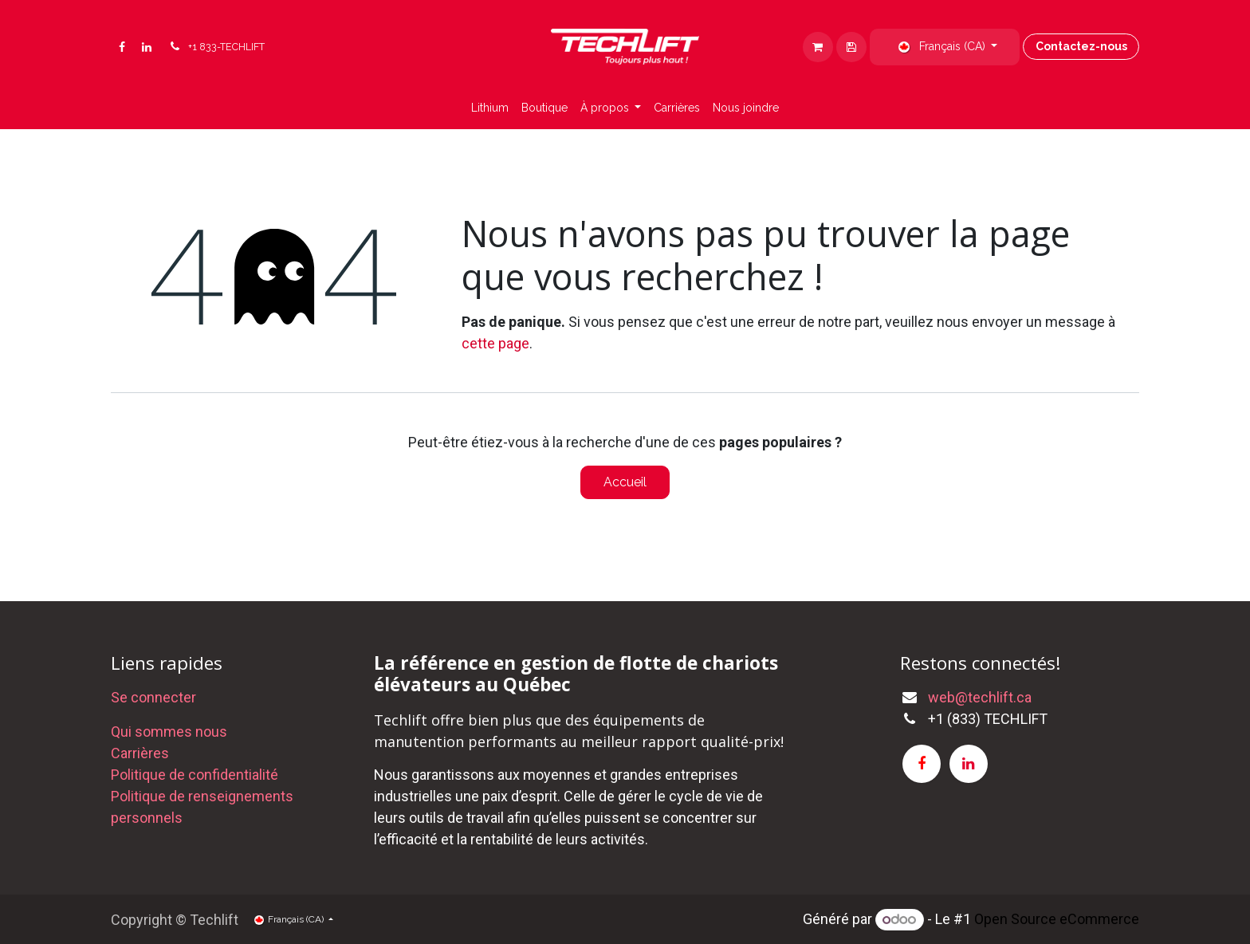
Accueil (625, 482)
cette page (495, 343)
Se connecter (153, 697)
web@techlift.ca (980, 697)
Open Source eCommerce (1056, 919)
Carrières (140, 753)
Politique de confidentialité (194, 774)
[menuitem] (490, 108)
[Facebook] (122, 47)
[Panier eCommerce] (818, 47)
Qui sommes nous (169, 731)
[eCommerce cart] (851, 47)
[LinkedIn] (147, 47)
